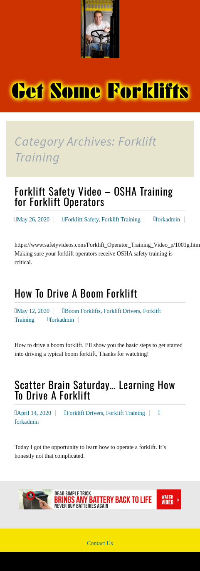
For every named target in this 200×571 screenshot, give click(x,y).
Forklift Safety (82, 219)
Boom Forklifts (83, 311)
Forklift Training (121, 219)
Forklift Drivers (122, 311)
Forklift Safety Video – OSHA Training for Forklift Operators (94, 196)
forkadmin (168, 219)
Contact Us (100, 543)
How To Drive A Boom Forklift (76, 292)
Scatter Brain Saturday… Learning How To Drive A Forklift (95, 389)
